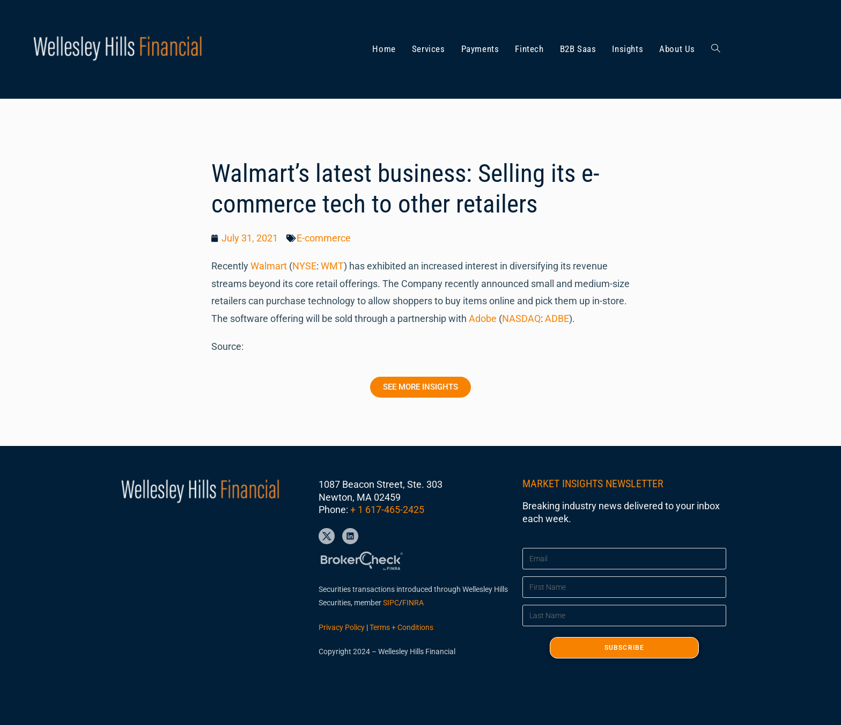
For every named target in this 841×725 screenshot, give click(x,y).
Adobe (483, 318)
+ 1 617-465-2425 (387, 509)
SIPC (391, 602)
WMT (332, 266)
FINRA (413, 602)
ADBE (557, 318)
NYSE (304, 266)
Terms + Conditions (401, 627)
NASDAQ (521, 318)
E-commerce (324, 238)
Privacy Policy (342, 627)
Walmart (268, 266)
